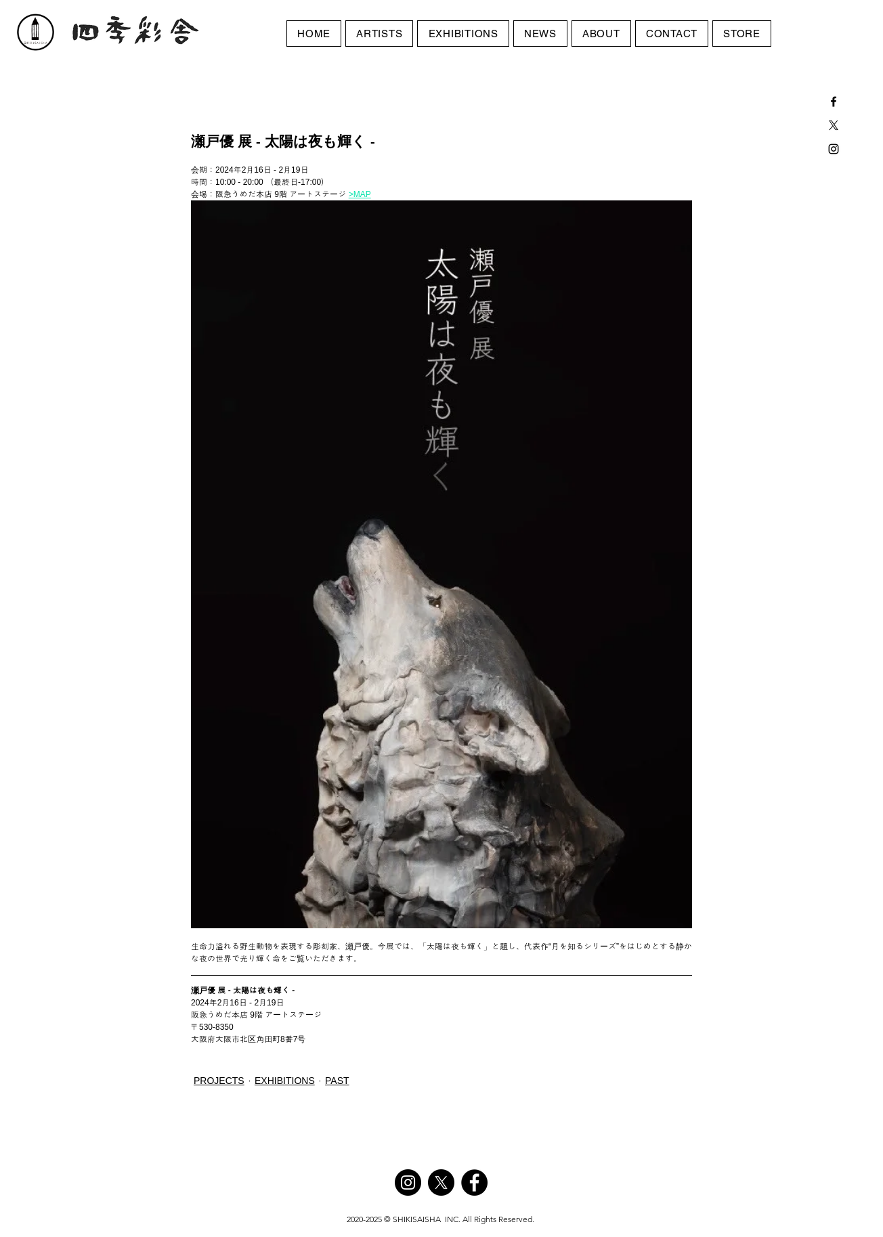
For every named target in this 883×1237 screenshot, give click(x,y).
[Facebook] (474, 1182)
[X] (833, 125)
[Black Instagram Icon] (833, 149)
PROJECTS (219, 1080)
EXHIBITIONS (285, 1080)
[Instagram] (408, 1182)
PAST (337, 1080)
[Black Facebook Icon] (833, 101)
